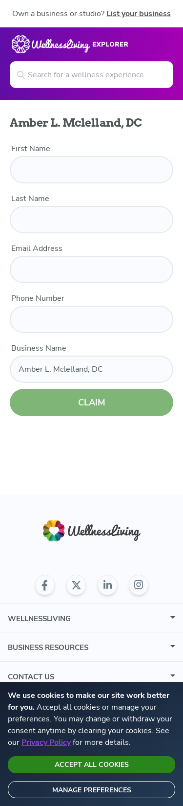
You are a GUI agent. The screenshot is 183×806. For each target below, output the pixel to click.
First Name (30, 148)
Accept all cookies (92, 764)
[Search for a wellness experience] (91, 74)
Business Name (38, 348)
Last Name (30, 198)
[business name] (91, 369)
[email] (91, 269)
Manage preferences (91, 790)
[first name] (91, 169)
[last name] (91, 219)
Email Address (36, 248)
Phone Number (37, 298)
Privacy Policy (46, 742)
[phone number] (91, 319)
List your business (138, 13)
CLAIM (91, 402)
